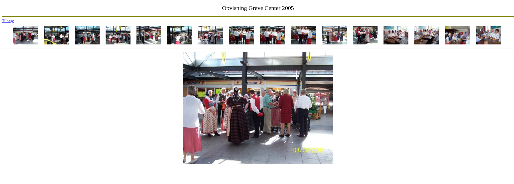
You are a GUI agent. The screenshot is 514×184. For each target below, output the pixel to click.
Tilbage (8, 21)
